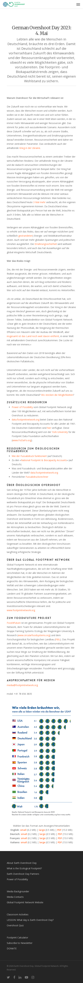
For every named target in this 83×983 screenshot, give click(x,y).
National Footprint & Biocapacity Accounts (44, 460)
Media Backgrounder (18, 891)
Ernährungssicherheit (46, 244)
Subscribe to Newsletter (19, 943)
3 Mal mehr (39, 202)
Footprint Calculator (17, 937)
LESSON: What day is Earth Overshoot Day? (30, 919)
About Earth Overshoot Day (22, 862)
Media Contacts (15, 896)
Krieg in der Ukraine (29, 148)
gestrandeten (25, 235)
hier (49, 427)
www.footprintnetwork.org (21, 610)
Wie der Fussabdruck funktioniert (29, 456)
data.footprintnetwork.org (25, 419)
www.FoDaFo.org (21, 440)
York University (60, 432)
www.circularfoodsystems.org (34, 635)
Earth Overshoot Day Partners (23, 873)
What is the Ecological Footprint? (24, 868)
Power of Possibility (22, 407)
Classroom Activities (17, 914)
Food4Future (14, 622)
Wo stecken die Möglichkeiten (57, 394)
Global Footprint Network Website (25, 902)
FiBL (57, 639)
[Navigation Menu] (78, 4)
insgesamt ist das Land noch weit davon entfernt (33, 336)
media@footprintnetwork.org (22, 685)
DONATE (12, 948)
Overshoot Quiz (15, 925)
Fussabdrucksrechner (37, 476)
